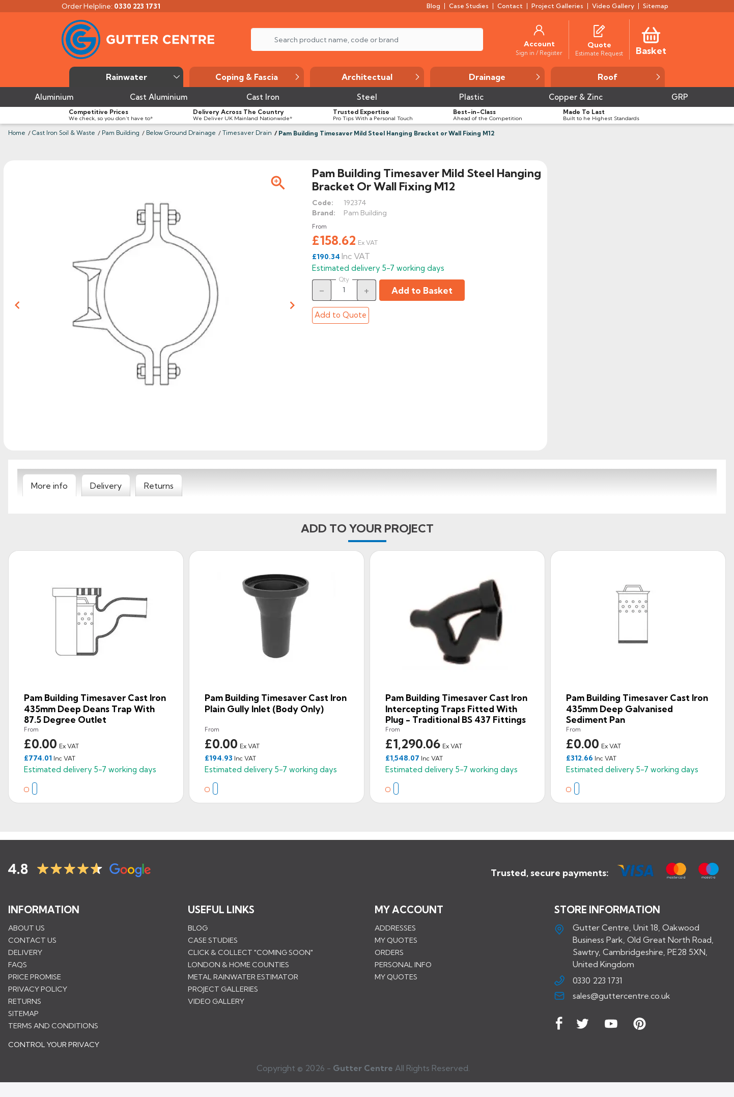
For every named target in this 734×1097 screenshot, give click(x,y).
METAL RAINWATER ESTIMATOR (243, 976)
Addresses (395, 927)
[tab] (49, 485)
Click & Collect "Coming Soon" (250, 952)
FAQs (17, 964)
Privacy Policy (37, 988)
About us (26, 927)
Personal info (403, 964)
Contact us (32, 939)
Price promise (34, 976)
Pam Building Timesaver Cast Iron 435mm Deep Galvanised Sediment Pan (637, 708)
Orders (389, 952)
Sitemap (23, 1013)
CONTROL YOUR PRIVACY (53, 1051)
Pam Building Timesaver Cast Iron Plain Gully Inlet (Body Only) (276, 703)
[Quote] (599, 44)
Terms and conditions (53, 1025)
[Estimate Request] (599, 53)
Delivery (25, 952)
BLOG (198, 927)
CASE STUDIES (213, 939)
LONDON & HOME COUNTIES (238, 964)
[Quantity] (344, 289)
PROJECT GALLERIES (223, 988)
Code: (322, 202)
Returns (24, 1000)
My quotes (396, 939)
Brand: (323, 212)
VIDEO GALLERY (216, 1000)
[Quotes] (599, 30)
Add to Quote (340, 315)
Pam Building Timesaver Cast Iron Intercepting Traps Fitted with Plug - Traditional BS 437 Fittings (456, 708)
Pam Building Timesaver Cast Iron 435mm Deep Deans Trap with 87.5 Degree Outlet (95, 708)
